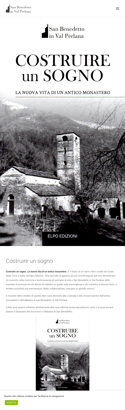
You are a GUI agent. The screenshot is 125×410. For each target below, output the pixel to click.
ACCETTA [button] (11, 402)
